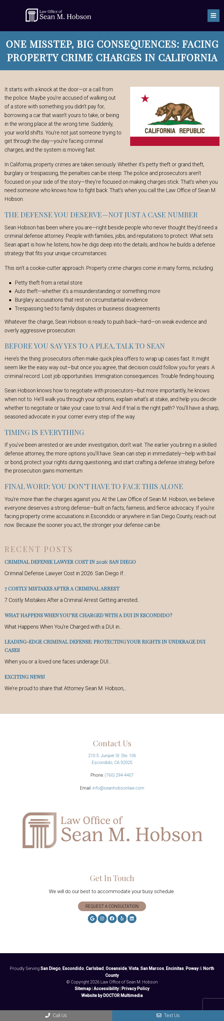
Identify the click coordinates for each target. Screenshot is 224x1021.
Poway (192, 968)
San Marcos (152, 968)
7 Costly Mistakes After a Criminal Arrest (61, 588)
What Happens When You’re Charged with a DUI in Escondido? (88, 615)
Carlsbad (95, 968)
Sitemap (83, 988)
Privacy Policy (135, 988)
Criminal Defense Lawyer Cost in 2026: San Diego (70, 561)
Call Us (56, 1015)
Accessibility (106, 988)
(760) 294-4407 (119, 775)
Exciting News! (24, 676)
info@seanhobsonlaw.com (118, 788)
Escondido (73, 968)
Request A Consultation (112, 906)
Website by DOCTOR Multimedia (112, 995)
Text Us (168, 1015)
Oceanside (116, 968)
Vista (134, 968)
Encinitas (175, 968)
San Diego (50, 968)
